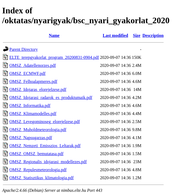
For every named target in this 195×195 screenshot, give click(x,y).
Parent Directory (23, 49)
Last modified (115, 35)
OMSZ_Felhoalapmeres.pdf (33, 81)
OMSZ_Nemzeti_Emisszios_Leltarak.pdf (45, 145)
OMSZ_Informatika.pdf (29, 105)
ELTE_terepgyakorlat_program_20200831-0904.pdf (54, 57)
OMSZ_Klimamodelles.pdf (32, 113)
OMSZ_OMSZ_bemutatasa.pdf (36, 153)
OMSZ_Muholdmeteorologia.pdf (37, 129)
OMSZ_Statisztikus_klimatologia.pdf (41, 177)
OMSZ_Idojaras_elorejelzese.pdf (37, 89)
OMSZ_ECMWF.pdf (27, 73)
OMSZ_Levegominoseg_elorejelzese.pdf (44, 121)
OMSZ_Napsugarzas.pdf (30, 137)
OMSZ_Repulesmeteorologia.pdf (38, 169)
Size (136, 35)
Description (153, 35)
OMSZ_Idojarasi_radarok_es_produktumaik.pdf (50, 97)
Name (54, 35)
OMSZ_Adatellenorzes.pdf (32, 65)
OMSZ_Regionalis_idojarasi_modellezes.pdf (48, 161)
